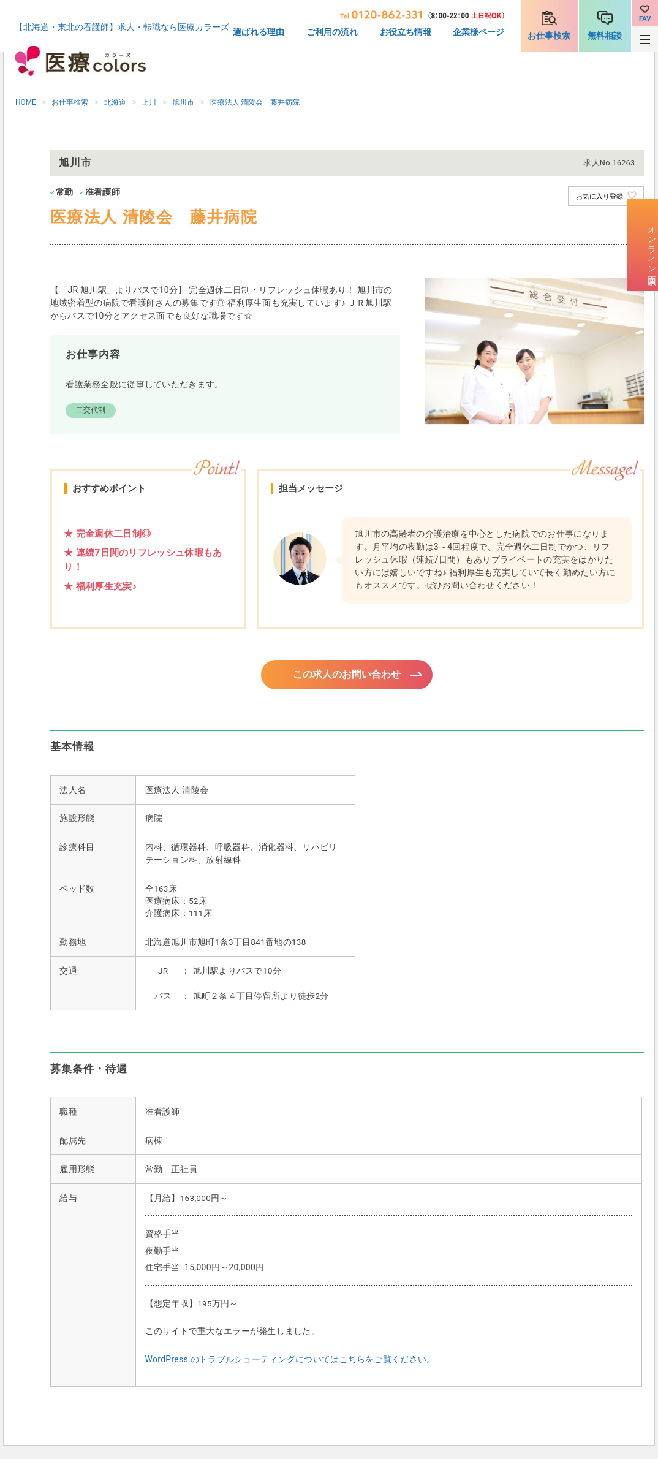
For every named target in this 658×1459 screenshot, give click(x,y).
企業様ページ (478, 32)
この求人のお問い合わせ (347, 675)
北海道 (115, 102)
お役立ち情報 (405, 32)
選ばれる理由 (258, 32)
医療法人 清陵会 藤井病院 (255, 102)
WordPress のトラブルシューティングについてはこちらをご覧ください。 (290, 1361)
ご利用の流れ (332, 32)
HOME (25, 102)
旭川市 (183, 102)
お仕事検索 (549, 35)
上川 (149, 102)
